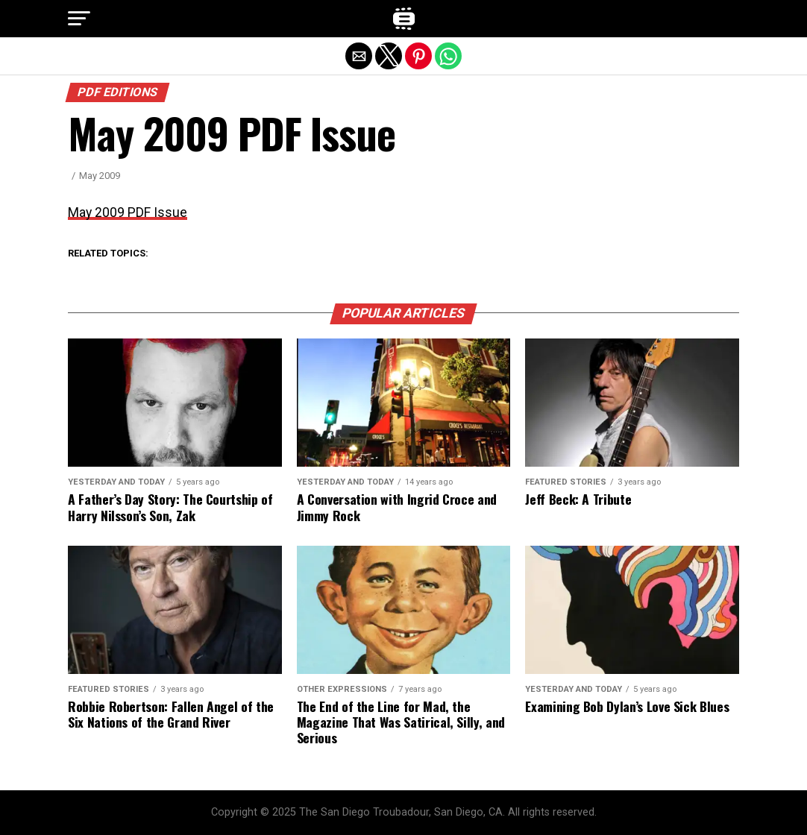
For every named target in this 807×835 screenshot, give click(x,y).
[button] (79, 18)
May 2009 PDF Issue (127, 212)
